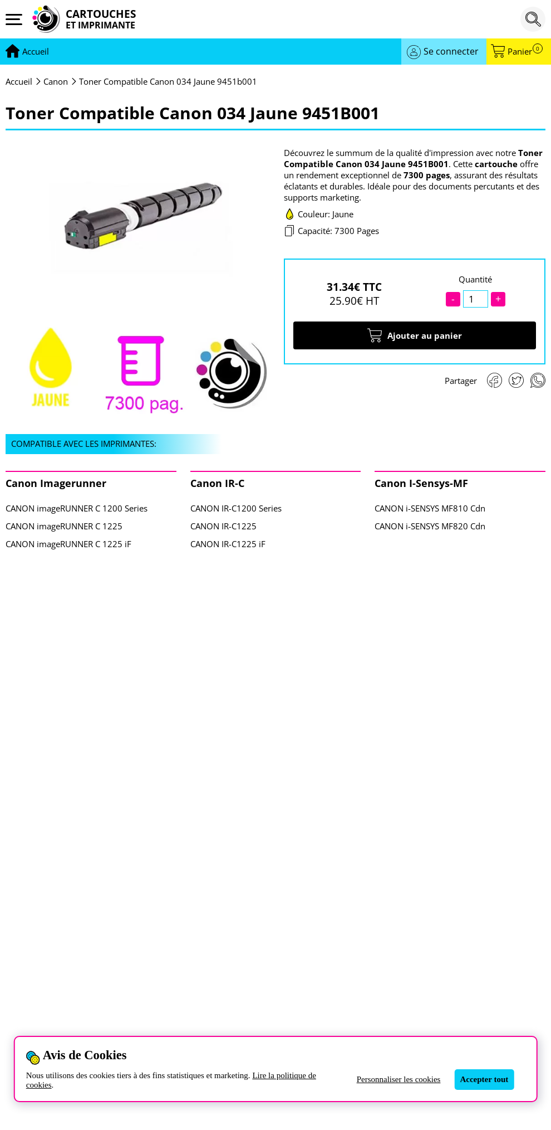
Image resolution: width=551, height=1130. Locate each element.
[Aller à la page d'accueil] (35, 51)
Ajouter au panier (414, 335)
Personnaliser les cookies (399, 1079)
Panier (525, 51)
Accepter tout (484, 1079)
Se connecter (451, 51)
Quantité (475, 279)
